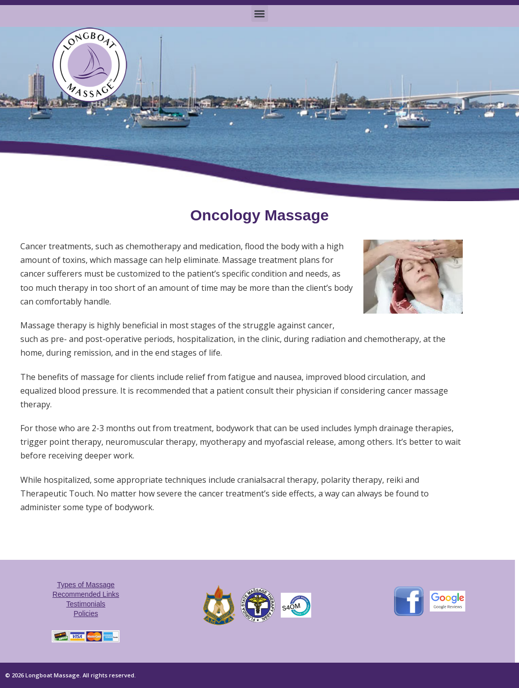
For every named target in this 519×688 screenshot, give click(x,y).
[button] (259, 13)
